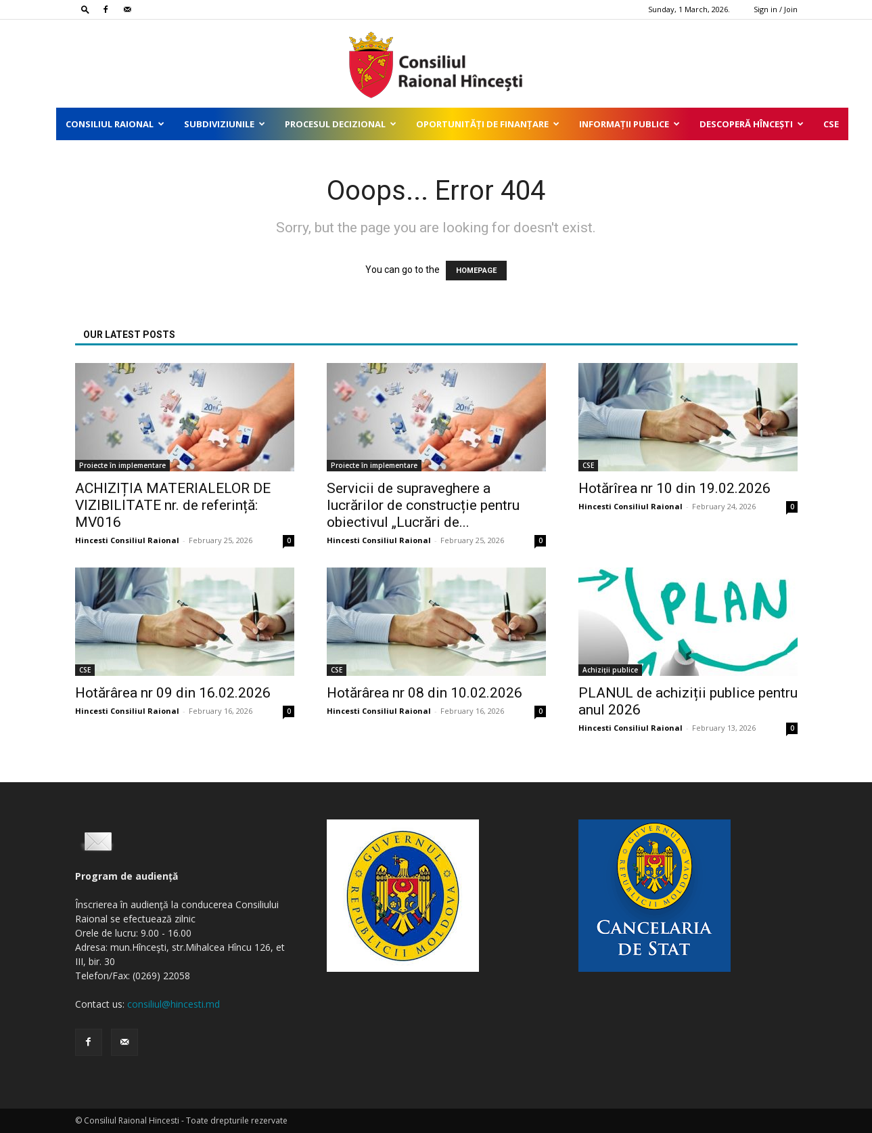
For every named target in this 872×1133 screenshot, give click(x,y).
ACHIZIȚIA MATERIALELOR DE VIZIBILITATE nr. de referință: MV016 (173, 505)
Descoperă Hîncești (751, 124)
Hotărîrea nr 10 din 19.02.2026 (674, 488)
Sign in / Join (776, 9)
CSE (831, 124)
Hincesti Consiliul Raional (127, 540)
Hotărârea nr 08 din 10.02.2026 (424, 693)
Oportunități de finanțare (487, 124)
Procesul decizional (340, 124)
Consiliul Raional (115, 124)
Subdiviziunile (224, 124)
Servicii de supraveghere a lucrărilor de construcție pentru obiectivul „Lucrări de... (423, 505)
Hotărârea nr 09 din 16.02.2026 (173, 693)
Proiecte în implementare (122, 465)
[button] (85, 9)
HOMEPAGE (476, 270)
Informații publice (629, 124)
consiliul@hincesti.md (173, 1004)
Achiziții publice (610, 670)
